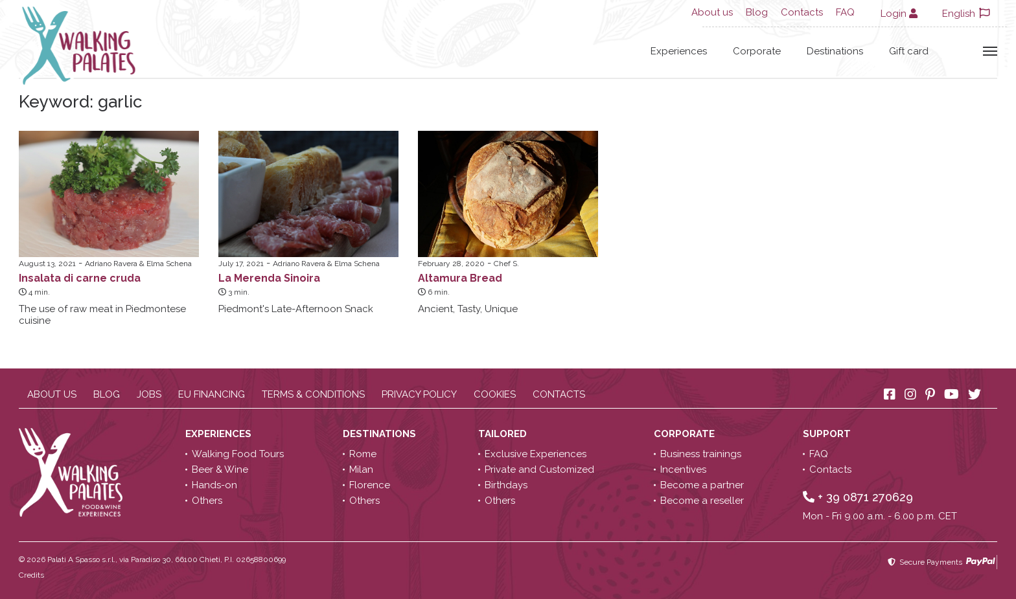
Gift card (909, 51)
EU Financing (211, 394)
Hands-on (214, 485)
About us (712, 12)
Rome (362, 454)
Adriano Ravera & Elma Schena (138, 263)
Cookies (495, 394)
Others (207, 500)
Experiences (679, 51)
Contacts (802, 12)
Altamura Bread (460, 278)
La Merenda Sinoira (269, 278)
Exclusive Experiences (535, 454)
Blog (757, 12)
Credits (31, 575)
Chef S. (506, 263)
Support (828, 434)
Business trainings (700, 454)
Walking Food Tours (238, 454)
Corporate (757, 51)
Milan (361, 469)
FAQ (845, 12)
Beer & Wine (220, 469)
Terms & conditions (313, 394)
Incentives (683, 469)
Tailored (503, 434)
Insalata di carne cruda (80, 278)
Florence (369, 485)
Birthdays (506, 485)
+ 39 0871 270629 (858, 497)
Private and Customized (539, 469)
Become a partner (702, 485)
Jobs (149, 394)
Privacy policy (419, 394)
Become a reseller (702, 500)
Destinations (835, 51)
